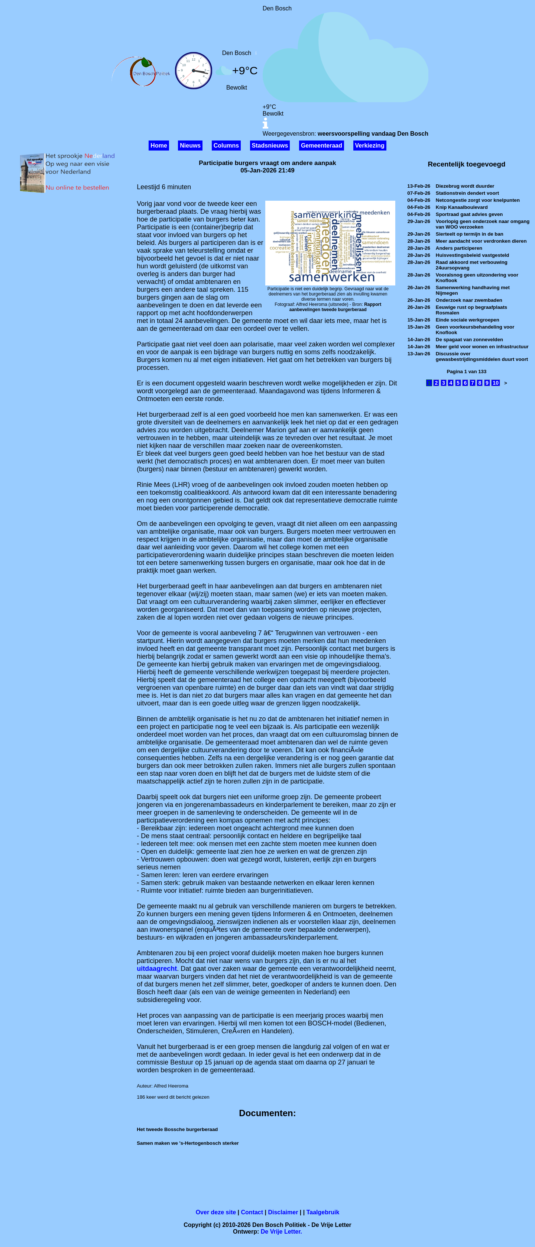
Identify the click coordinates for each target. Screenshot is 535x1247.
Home (158, 145)
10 (496, 383)
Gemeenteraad (321, 145)
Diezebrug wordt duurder (465, 186)
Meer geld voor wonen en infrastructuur (482, 346)
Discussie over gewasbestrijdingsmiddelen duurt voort (482, 356)
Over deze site (216, 1212)
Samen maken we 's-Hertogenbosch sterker (188, 1143)
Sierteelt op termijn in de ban (469, 234)
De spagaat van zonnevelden (469, 339)
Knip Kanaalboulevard (462, 207)
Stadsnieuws (270, 145)
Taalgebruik (323, 1212)
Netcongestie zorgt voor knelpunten (478, 200)
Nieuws (190, 145)
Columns (226, 145)
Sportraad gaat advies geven (469, 214)
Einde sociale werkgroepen (467, 320)
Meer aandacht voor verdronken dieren (481, 241)
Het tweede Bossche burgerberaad (177, 1129)
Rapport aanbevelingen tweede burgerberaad (335, 307)
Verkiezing (370, 145)
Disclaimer (283, 1212)
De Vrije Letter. (281, 1231)
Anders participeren (459, 248)
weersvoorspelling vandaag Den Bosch (373, 133)
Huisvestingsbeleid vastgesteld (472, 255)
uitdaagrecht (157, 968)
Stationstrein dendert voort (467, 193)
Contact (252, 1212)
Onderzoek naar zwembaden (469, 300)
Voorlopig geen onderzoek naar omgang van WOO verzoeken (483, 224)
